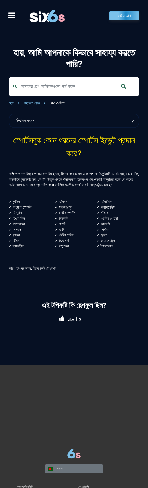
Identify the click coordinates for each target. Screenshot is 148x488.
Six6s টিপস (57, 103)
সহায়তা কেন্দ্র (32, 103)
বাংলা (55, 469)
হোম (11, 103)
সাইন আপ (124, 16)
